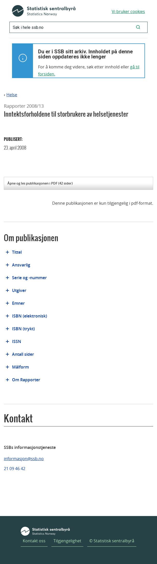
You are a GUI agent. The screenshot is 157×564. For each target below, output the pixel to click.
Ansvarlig (21, 265)
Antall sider (23, 354)
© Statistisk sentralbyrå (111, 541)
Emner (18, 303)
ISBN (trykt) (23, 329)
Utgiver (19, 290)
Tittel (17, 252)
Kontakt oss (34, 541)
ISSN (16, 341)
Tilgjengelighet (67, 541)
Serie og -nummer (29, 277)
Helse (11, 94)
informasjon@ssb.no (24, 458)
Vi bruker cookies (128, 11)
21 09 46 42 (14, 468)
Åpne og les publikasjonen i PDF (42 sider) (40, 183)
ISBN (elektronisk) (29, 316)
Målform (20, 367)
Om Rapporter (26, 380)
